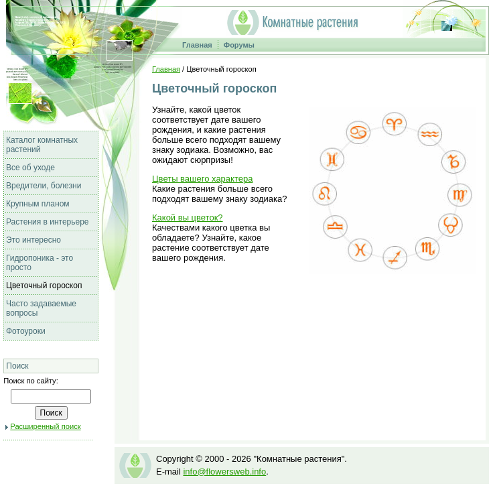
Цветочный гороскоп (44, 285)
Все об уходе (30, 167)
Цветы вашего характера (202, 179)
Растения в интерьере (47, 222)
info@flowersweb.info (224, 472)
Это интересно (33, 240)
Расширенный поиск (45, 426)
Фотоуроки (26, 331)
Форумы (239, 45)
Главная (197, 45)
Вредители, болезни (43, 185)
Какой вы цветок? (187, 217)
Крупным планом (38, 203)
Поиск (17, 366)
